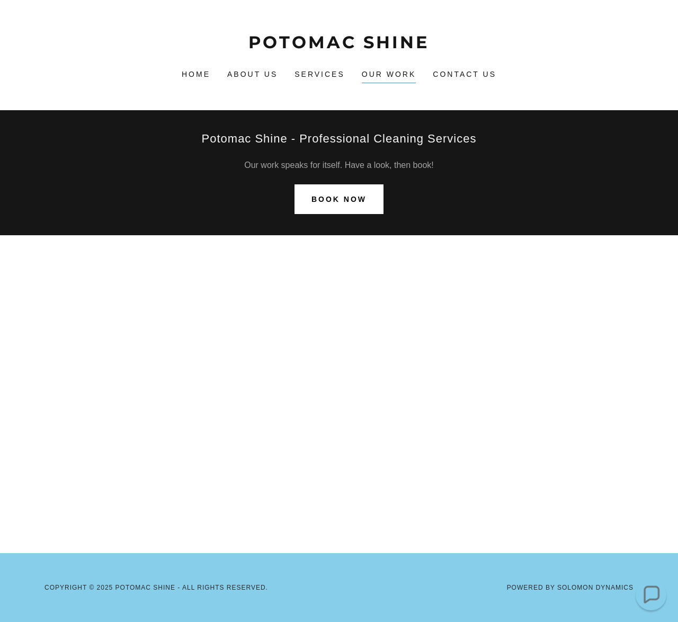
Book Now (339, 199)
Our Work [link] (389, 74)
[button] (651, 595)
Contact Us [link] (464, 74)
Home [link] (196, 74)
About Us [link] (252, 74)
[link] (339, 45)
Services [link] (320, 74)
